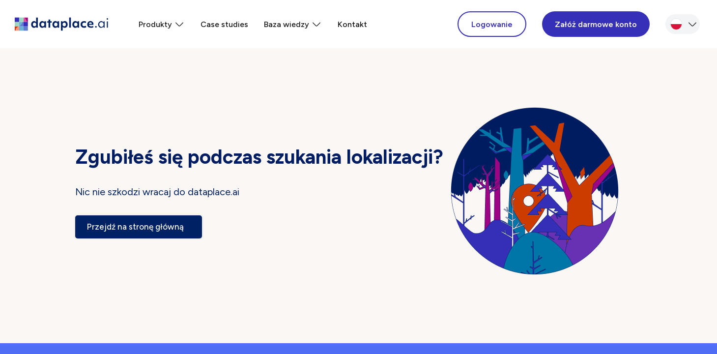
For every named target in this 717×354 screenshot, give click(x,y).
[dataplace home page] (61, 24)
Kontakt (352, 24)
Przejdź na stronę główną (138, 227)
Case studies (224, 24)
